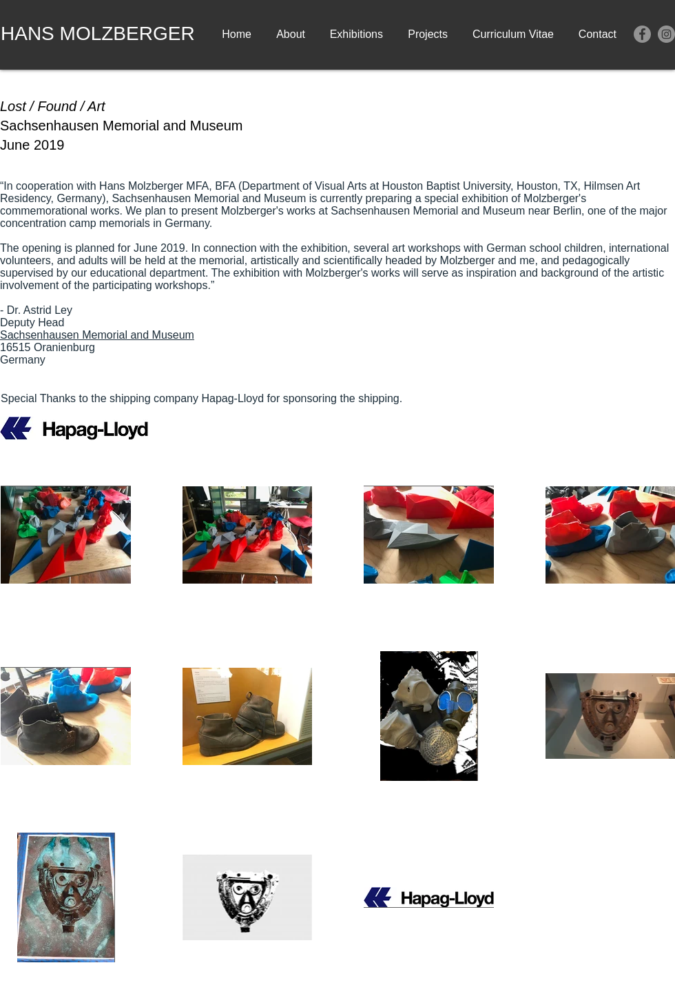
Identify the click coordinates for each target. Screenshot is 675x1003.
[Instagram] (666, 34)
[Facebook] (642, 34)
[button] (356, 34)
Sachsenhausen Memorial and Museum (97, 335)
